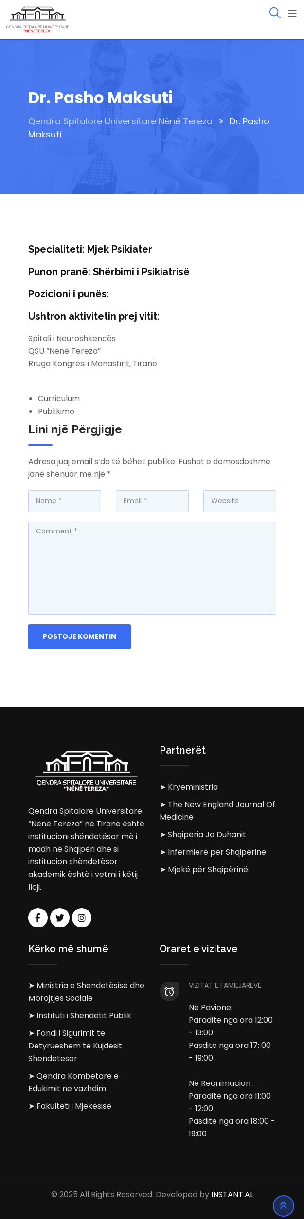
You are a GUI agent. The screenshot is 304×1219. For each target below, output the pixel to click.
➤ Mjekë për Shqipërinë (204, 869)
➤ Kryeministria (189, 786)
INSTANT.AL (232, 1194)
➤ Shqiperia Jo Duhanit (203, 834)
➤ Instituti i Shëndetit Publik (79, 1015)
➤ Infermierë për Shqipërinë (213, 852)
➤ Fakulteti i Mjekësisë (69, 1106)
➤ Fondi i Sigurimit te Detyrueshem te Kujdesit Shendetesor (75, 1046)
